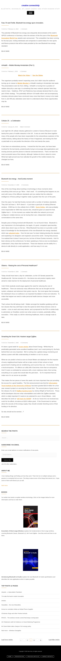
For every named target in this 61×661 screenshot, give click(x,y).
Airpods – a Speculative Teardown (11, 592)
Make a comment (25, 127)
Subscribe (7, 460)
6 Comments (24, 342)
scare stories (23, 347)
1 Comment (24, 29)
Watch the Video (24, 75)
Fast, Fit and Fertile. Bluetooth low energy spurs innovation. (29, 23)
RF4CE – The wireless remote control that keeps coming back (20, 618)
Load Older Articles (54, 640)
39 (34, 640)
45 (40, 640)
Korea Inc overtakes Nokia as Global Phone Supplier (17, 609)
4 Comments (24, 185)
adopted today (14, 233)
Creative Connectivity (30, 5)
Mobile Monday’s (23, 83)
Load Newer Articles (7, 640)
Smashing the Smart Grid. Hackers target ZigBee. (24, 336)
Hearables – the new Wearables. (11, 605)
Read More (5, 51)
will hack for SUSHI (24, 399)
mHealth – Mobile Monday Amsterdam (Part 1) (23, 65)
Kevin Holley (40, 207)
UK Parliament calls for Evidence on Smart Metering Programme (20, 622)
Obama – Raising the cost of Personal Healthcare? (25, 265)
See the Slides (38, 75)
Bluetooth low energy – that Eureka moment (22, 178)
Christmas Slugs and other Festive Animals (14, 613)
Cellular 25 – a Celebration (14, 120)
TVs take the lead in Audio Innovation (12, 596)
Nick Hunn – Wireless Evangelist (11, 630)
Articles (3, 600)
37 (27, 640)
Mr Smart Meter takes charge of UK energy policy (16, 626)
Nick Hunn (4, 485)
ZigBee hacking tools (24, 391)
